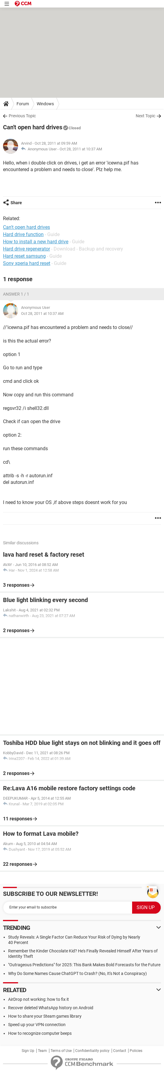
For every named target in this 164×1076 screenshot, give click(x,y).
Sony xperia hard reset (26, 263)
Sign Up (28, 1051)
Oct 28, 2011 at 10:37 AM (81, 149)
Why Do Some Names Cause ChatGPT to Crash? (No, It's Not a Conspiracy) (77, 973)
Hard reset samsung (24, 256)
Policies (136, 1051)
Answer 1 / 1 (16, 294)
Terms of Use (61, 1051)
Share (16, 202)
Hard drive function (23, 234)
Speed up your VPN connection (37, 1024)
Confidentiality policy (92, 1051)
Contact (119, 1051)
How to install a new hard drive (35, 241)
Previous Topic (22, 115)
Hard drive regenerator (26, 249)
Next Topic (145, 115)
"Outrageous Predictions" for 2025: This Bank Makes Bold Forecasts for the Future (84, 964)
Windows (45, 103)
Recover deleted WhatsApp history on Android (50, 1007)
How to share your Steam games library (45, 1016)
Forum (23, 103)
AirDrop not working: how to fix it (38, 999)
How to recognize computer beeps (40, 1033)
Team (42, 1051)
